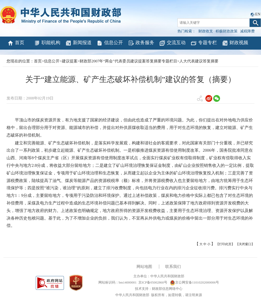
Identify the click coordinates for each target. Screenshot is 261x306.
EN (257, 14)
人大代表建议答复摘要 (198, 61)
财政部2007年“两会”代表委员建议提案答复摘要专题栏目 (128, 61)
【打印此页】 (225, 244)
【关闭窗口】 (245, 244)
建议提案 (70, 61)
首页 (15, 43)
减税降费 (247, 31)
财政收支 (205, 31)
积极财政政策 (227, 31)
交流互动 (172, 43)
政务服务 (141, 43)
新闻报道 (78, 43)
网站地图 (144, 266)
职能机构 (47, 43)
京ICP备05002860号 (152, 282)
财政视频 (235, 43)
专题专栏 (204, 43)
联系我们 (173, 266)
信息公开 (110, 43)
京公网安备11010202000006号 (194, 282)
